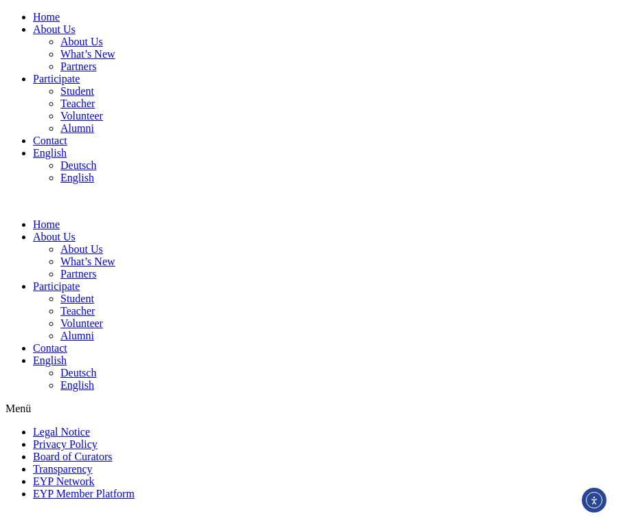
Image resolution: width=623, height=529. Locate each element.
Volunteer (81, 116)
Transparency (63, 469)
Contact (50, 140)
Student (77, 91)
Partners (78, 66)
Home (46, 17)
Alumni (77, 128)
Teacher (77, 103)
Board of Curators (73, 456)
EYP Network (64, 481)
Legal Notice (61, 432)
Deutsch (78, 165)
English (50, 153)
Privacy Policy (65, 444)
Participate (56, 79)
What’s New (87, 54)
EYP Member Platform (84, 493)
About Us (54, 29)
